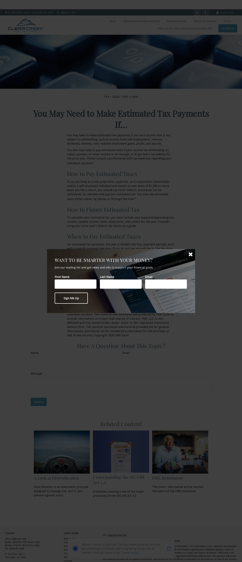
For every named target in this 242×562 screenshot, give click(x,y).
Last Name (107, 277)
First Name (62, 277)
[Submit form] (71, 298)
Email (148, 277)
